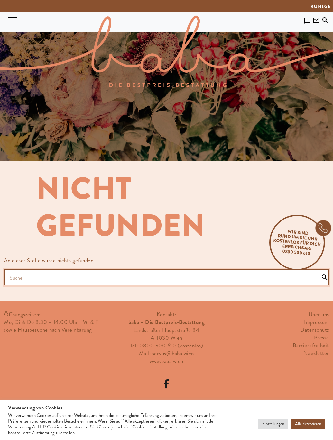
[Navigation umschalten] (12, 19)
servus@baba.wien (173, 353)
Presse (321, 337)
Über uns (319, 314)
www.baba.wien (166, 361)
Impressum (316, 322)
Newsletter (316, 353)
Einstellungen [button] (273, 424)
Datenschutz (314, 330)
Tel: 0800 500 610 (153, 345)
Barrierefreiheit (311, 345)
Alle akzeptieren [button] (308, 424)
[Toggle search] (325, 18)
